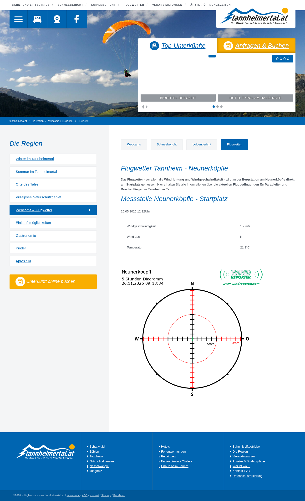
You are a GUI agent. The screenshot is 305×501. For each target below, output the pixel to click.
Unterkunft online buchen (45, 281)
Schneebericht (167, 144)
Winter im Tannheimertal (35, 159)
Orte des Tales (27, 184)
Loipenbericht (202, 144)
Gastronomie (26, 236)
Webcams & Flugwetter (60, 121)
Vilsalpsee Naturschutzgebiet (38, 197)
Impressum (73, 495)
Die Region (38, 121)
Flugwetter (234, 144)
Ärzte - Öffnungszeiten (210, 5)
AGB (84, 495)
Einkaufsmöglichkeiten (33, 223)
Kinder (21, 248)
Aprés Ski (23, 261)
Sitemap (106, 495)
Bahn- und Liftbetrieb (31, 5)
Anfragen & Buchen (256, 46)
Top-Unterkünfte (177, 46)
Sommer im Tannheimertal (36, 172)
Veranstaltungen (167, 5)
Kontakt (94, 495)
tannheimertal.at (18, 121)
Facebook (119, 495)
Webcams (134, 144)
